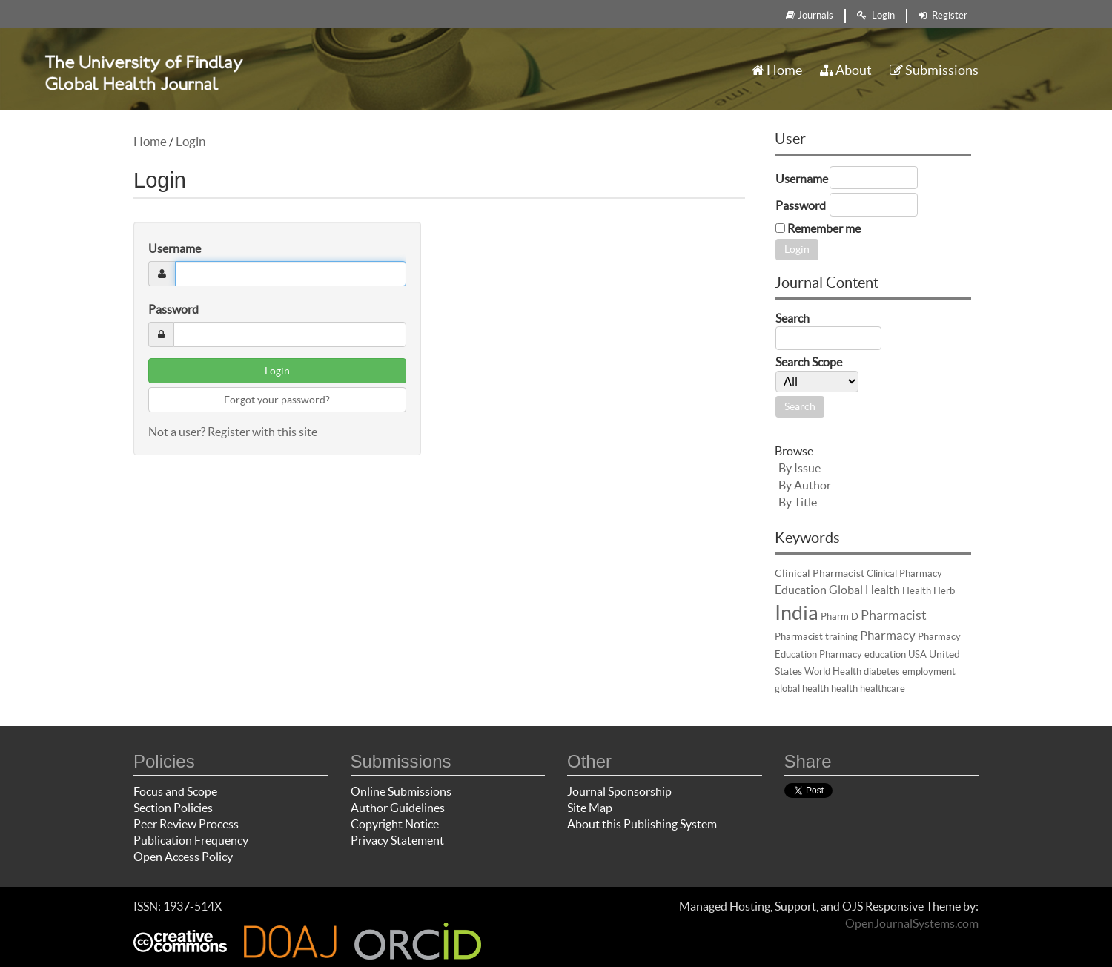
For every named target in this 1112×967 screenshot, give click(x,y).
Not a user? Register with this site (232, 431)
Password (173, 309)
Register (943, 15)
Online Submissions (401, 791)
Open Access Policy (183, 856)
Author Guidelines (398, 807)
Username (174, 248)
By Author (804, 485)
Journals (809, 15)
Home (777, 70)
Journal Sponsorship (619, 791)
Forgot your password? (277, 400)
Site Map (589, 807)
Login (876, 15)
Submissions (934, 70)
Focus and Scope (175, 791)
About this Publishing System (642, 824)
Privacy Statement (397, 840)
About (846, 70)
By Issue (799, 468)
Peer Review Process (186, 824)
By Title (797, 502)
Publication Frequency (190, 840)
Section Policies (173, 807)
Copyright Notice (395, 824)
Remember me (824, 228)
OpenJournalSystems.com (912, 923)
